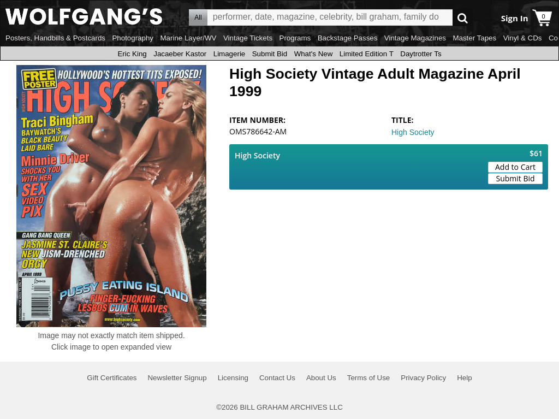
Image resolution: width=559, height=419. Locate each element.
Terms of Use (368, 378)
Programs (295, 38)
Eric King (131, 54)
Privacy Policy (423, 378)
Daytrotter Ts (420, 54)
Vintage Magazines (415, 38)
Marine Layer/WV (188, 38)
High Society (413, 132)
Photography (132, 38)
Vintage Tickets (247, 38)
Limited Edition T (367, 54)
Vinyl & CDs (522, 38)
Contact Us (277, 378)
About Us (321, 378)
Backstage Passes (348, 38)
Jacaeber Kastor (179, 54)
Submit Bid (269, 54)
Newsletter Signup (176, 378)
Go (463, 17)
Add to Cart (515, 167)
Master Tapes (474, 38)
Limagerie (229, 54)
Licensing (233, 378)
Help (464, 378)
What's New (313, 54)
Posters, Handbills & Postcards (55, 38)
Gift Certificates (111, 378)
